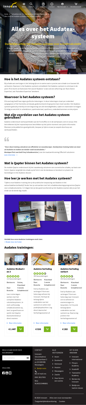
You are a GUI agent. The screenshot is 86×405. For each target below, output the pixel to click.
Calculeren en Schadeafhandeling (36, 14)
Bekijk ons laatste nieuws (77, 386)
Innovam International (77, 358)
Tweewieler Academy (76, 374)
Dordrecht (58, 360)
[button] (62, 5)
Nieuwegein (59, 371)
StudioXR (75, 369)
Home (6, 14)
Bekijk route (41, 368)
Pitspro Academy (75, 364)
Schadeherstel (16, 14)
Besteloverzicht (76, 5)
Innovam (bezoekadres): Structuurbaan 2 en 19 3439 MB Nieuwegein (41, 359)
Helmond (58, 364)
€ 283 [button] (69, 329)
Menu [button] (24, 5)
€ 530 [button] (43, 329)
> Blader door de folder (13, 242)
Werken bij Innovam (76, 380)
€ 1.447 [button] (16, 329)
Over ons (43, 5)
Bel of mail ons (40, 374)
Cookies (62, 401)
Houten (57, 367)
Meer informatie (15, 323)
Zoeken (31, 5)
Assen (57, 357)
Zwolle (57, 374)
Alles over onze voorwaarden (61, 398)
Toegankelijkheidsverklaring (46, 401)
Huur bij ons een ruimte (59, 379)
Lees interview (9, 155)
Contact (52, 5)
